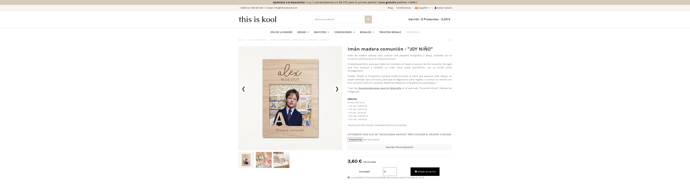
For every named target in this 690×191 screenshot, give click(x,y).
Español (423, 7)
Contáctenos (403, 7)
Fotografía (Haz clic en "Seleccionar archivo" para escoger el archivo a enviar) (399, 134)
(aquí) (310, 2)
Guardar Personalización (400, 147)
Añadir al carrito (425, 171)
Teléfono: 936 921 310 (251, 7)
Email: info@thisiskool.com (281, 7)
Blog (390, 7)
